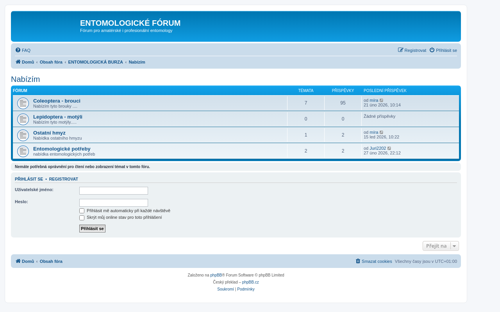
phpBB (216, 275)
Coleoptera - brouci (56, 101)
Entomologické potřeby (62, 149)
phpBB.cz (250, 282)
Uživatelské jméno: (34, 189)
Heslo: (21, 201)
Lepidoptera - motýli (57, 117)
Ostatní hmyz (49, 133)
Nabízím (25, 79)
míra (374, 100)
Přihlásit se (29, 179)
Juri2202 (378, 148)
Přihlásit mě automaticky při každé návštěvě (124, 210)
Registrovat (63, 179)
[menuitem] (22, 50)
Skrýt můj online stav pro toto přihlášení (120, 217)
